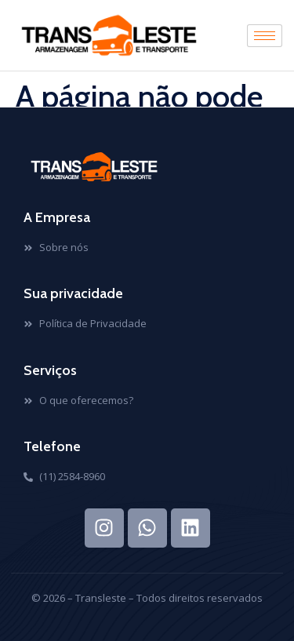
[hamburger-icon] (264, 35)
